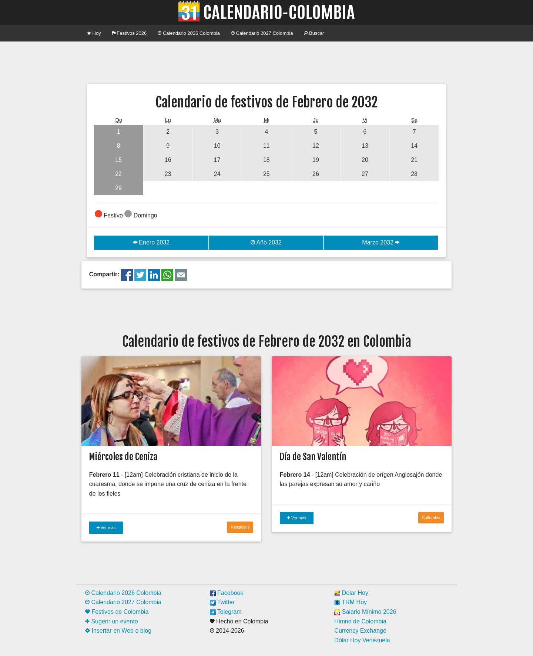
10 (217, 146)
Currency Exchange (360, 630)
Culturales (431, 517)
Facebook (227, 593)
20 (365, 160)
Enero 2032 (151, 242)
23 (168, 174)
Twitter (222, 602)
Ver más (106, 527)
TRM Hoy (350, 602)
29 (118, 188)
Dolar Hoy (351, 593)
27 (365, 174)
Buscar (314, 33)
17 (217, 160)
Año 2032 (266, 242)
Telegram (226, 612)
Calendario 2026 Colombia (189, 33)
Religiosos (240, 527)
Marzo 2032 (380, 242)
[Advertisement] (266, 62)
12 (315, 146)
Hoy (94, 33)
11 (266, 146)
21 (414, 160)
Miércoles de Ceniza (123, 456)
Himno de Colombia (360, 621)
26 (315, 174)
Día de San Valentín (312, 456)
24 (217, 174)
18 (266, 160)
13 (365, 146)
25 (266, 174)
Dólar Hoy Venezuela (362, 640)
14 (414, 146)
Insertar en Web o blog (118, 630)
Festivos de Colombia (116, 612)
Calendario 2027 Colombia (262, 33)
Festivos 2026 (129, 33)
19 (315, 160)
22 (118, 174)
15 (118, 160)
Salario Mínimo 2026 (365, 612)
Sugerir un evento (111, 621)
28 (414, 174)
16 (168, 160)
